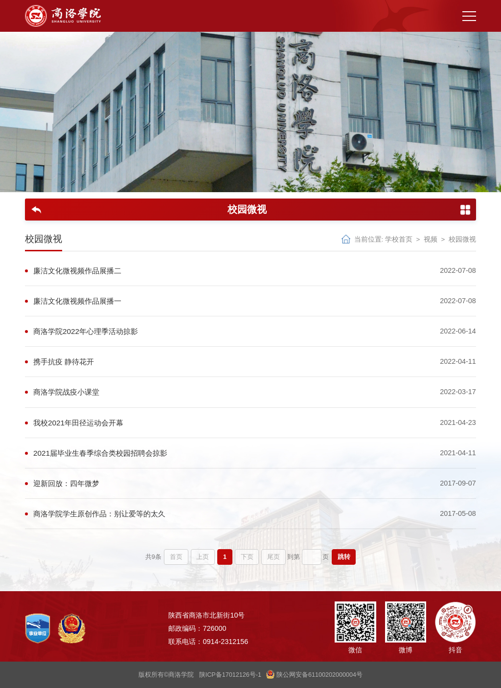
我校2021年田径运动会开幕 (78, 423)
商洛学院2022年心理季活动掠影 (85, 331)
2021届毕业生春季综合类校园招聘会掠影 (100, 453)
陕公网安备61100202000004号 (314, 674)
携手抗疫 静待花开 (63, 361)
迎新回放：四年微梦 (66, 483)
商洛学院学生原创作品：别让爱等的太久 (99, 514)
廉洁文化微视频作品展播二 (77, 270)
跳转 (344, 557)
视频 (430, 239)
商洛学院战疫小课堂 (66, 392)
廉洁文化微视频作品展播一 (77, 301)
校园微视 (462, 239)
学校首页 (398, 239)
